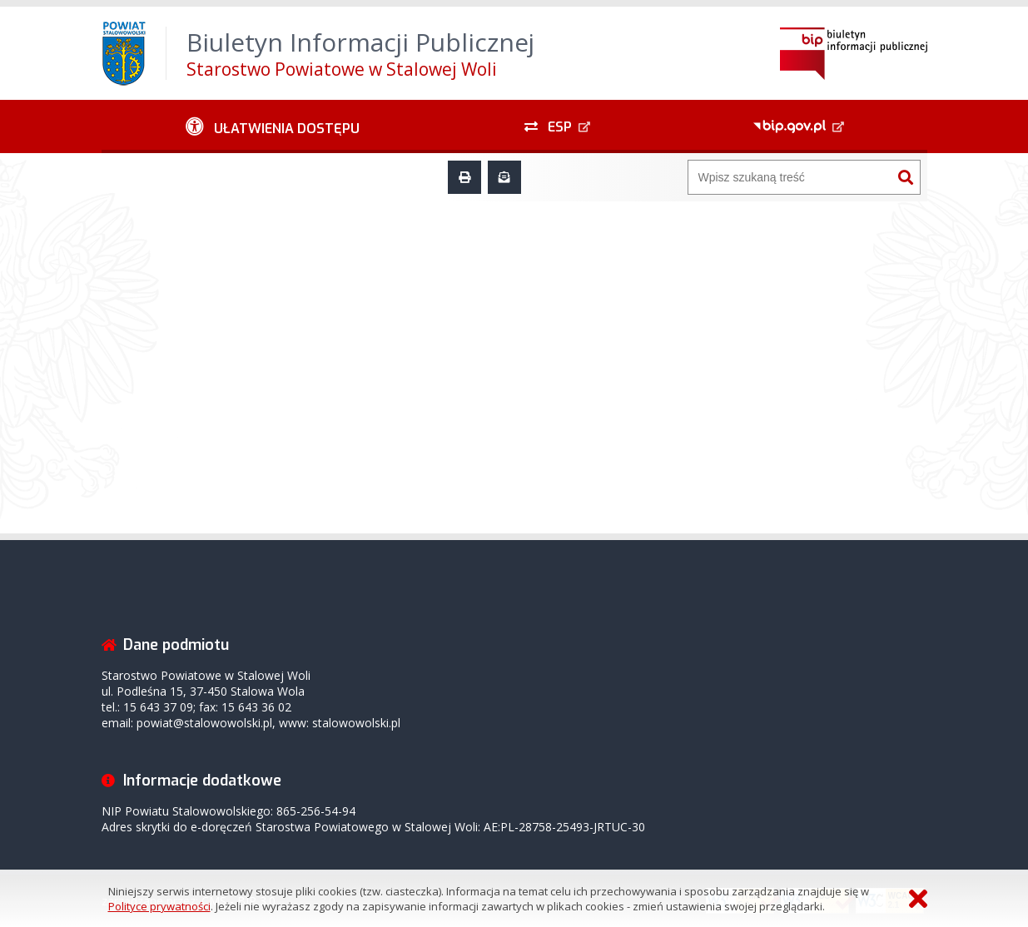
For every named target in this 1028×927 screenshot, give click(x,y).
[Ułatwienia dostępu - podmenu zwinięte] (273, 126)
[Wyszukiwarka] (789, 177)
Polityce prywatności (159, 906)
